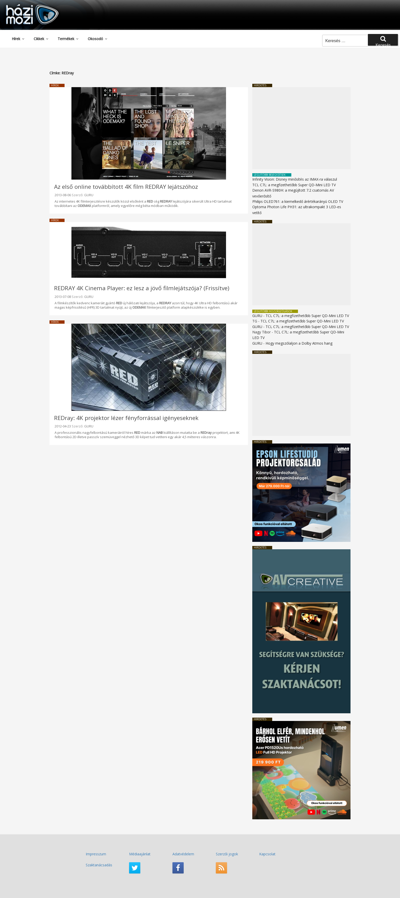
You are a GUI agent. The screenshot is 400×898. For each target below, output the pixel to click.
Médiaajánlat (140, 854)
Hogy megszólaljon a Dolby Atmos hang (299, 343)
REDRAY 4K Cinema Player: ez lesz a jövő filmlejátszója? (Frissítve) (141, 288)
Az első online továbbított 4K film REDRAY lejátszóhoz (126, 187)
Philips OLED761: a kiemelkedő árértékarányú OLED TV (297, 201)
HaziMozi (25, 6)
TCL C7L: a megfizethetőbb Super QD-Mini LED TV (294, 184)
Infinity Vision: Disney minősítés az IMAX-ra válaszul (294, 179)
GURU (88, 195)
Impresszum (96, 854)
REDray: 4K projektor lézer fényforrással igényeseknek (126, 418)
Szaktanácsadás (99, 864)
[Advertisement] (301, 128)
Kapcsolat (267, 854)
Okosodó (98, 38)
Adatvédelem (183, 854)
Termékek (68, 38)
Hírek (18, 38)
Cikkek (41, 38)
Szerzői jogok (227, 854)
